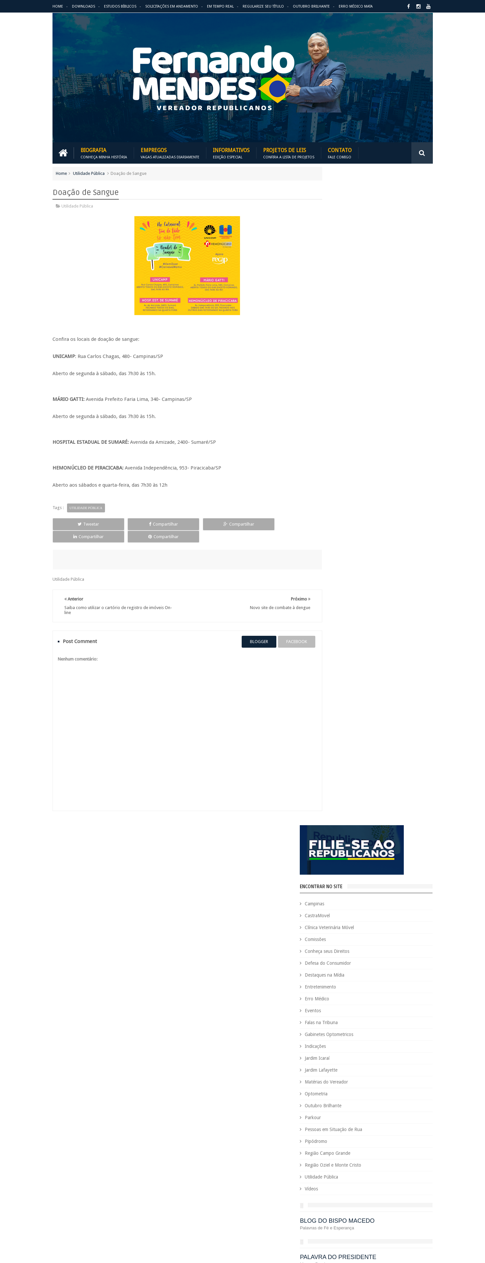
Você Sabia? (323, 1224)
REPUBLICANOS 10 (353, 639)
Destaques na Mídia (351, 321)
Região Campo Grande (354, 499)
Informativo (323, 1123)
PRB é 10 (320, 1168)
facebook (285, 628)
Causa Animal (354, 1011)
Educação (397, 1067)
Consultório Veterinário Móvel (340, 1033)
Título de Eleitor (379, 1201)
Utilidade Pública (89, 172)
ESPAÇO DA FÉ (347, 675)
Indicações (341, 392)
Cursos (319, 1044)
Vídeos (337, 534)
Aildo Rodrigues (373, 988)
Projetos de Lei (348, 1168)
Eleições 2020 (325, 1078)
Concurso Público (355, 1022)
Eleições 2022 (356, 1078)
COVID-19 (384, 1033)
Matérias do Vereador (352, 428)
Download (69, 954)
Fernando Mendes (85, 1252)
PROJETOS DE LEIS (385, 1168)
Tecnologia (347, 1201)
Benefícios (365, 999)
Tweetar (76, 523)
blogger (247, 628)
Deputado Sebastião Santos (338, 1055)
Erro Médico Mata (356, 6)
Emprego (413, 1078)
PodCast (407, 1156)
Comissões (341, 285)
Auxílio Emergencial (330, 999)
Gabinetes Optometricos (355, 380)
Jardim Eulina (353, 1123)
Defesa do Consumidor (354, 309)
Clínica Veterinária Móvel (355, 273)
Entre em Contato (410, 954)
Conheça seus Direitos (353, 297)
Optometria (342, 439)
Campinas (341, 249)
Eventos (339, 356)
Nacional (418, 1134)
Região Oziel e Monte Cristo (359, 511)
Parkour (339, 463)
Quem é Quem (326, 1179)
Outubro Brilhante (311, 6)
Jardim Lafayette (347, 416)
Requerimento (415, 1190)
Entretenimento (347, 333)
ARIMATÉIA (342, 711)
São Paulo (321, 1201)
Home (57, 6)
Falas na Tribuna (347, 368)
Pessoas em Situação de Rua (360, 475)
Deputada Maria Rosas (403, 1044)
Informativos (231, 152)
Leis (353, 1134)
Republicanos (383, 1190)
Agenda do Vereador (332, 988)
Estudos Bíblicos (120, 6)
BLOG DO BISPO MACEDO (363, 567)
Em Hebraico (387, 1078)
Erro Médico (343, 344)
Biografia (104, 152)
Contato (340, 152)
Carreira (413, 999)
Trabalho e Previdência (334, 1213)
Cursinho (408, 1033)
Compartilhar (129, 523)
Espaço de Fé (388, 1089)
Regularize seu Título (263, 6)
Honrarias (374, 1112)
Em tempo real (225, 954)
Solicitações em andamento (171, 6)
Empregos (170, 152)
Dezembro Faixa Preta (333, 1067)
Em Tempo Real (220, 6)
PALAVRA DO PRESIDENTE (364, 603)
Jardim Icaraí (343, 404)
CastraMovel (343, 261)
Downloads (83, 6)
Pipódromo (342, 487)
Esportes (415, 1089)
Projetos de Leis (288, 152)
